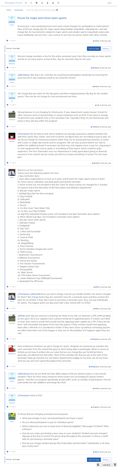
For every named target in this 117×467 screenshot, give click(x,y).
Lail (12, 101)
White (12, 177)
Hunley (12, 25)
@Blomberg (23, 75)
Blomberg (12, 63)
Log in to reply (93, 49)
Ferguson (12, 403)
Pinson (12, 421)
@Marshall (35, 294)
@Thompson (24, 134)
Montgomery (12, 353)
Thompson (12, 119)
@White (21, 316)
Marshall (11, 141)
